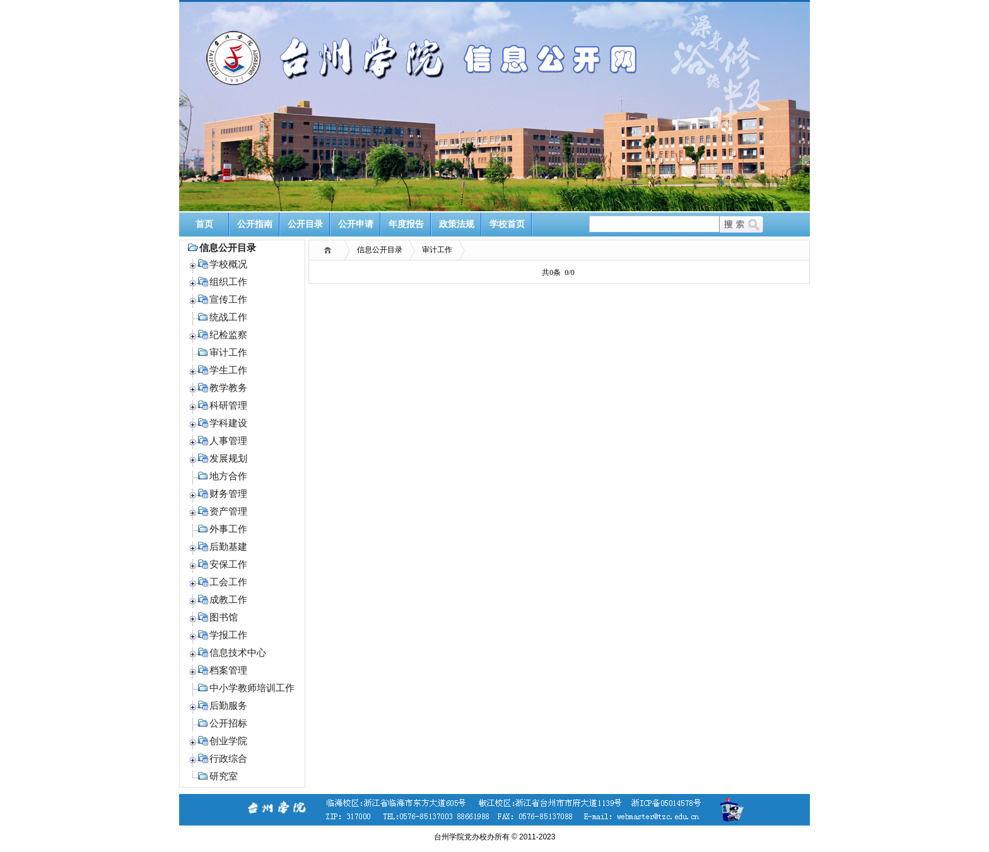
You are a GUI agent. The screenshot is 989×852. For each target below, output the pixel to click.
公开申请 (355, 224)
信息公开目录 (379, 249)
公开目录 (305, 224)
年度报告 (406, 224)
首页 (204, 224)
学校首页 (507, 224)
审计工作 (437, 249)
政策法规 (456, 224)
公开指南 (254, 224)
